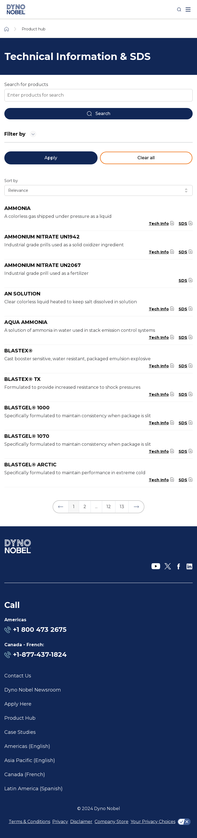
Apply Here (17, 704)
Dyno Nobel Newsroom (32, 690)
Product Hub (19, 718)
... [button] (96, 506)
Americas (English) (27, 746)
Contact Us (17, 676)
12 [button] (108, 506)
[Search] (179, 9)
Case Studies (20, 732)
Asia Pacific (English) (29, 760)
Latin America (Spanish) (33, 789)
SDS (183, 223)
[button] (60, 507)
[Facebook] (178, 566)
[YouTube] (155, 566)
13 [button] (122, 506)
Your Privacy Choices (153, 821)
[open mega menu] (188, 9)
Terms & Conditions (29, 821)
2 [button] (84, 506)
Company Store (111, 821)
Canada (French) (24, 775)
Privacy (60, 821)
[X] (167, 566)
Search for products (26, 84)
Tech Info (159, 223)
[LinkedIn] (189, 566)
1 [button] (74, 506)
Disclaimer (81, 821)
